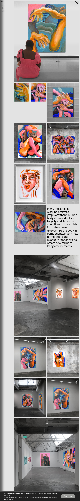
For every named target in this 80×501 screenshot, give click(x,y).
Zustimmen (68, 496)
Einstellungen (13, 497)
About (4, 11)
